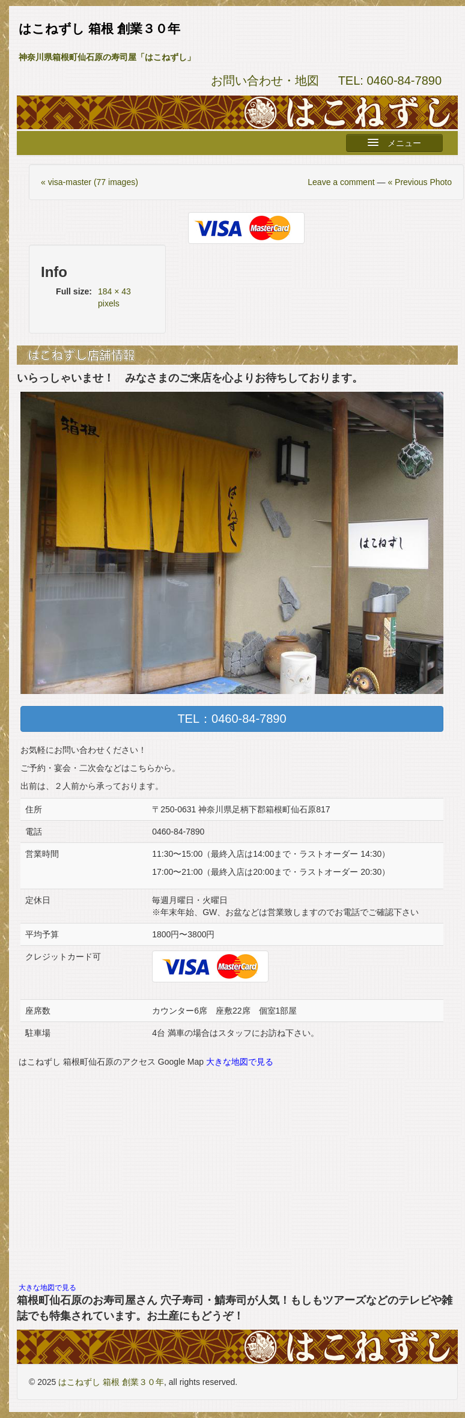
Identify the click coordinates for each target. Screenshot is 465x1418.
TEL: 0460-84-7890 (390, 80)
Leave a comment (341, 182)
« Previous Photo (420, 182)
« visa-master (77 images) (89, 182)
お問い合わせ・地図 (265, 80)
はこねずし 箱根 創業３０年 (111, 1382)
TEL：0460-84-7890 (231, 718)
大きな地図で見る (239, 1062)
